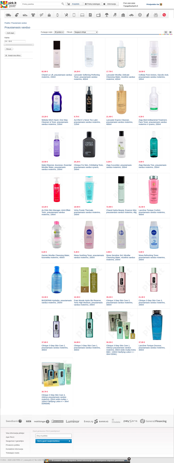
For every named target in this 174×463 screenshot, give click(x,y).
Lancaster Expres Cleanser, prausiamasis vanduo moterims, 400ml (119, 122)
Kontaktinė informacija (14, 449)
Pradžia (7, 23)
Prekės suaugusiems (41, 15)
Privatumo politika (13, 445)
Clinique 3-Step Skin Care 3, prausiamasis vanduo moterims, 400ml (119, 302)
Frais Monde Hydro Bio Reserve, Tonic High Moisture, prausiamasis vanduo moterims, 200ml (88, 302)
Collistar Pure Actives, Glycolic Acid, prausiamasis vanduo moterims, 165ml (154, 77)
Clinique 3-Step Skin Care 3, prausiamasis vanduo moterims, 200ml (152, 302)
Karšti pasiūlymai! (165, 15)
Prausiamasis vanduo (19, 23)
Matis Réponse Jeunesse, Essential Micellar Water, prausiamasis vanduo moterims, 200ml (56, 167)
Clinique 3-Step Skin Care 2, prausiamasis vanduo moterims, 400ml (55, 348)
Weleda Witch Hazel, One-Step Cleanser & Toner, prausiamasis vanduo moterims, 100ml (55, 122)
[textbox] (43, 4)
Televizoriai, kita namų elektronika (99, 15)
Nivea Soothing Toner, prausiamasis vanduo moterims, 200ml (89, 256)
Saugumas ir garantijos (15, 441)
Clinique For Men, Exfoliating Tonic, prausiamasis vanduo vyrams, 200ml (88, 167)
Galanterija (49, 15)
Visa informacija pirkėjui (15, 433)
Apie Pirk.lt (10, 437)
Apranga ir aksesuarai (33, 15)
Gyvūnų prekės (148, 15)
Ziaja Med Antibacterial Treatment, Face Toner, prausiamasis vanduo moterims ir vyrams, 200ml (153, 122)
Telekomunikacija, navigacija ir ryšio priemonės (74, 15)
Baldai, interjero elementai (115, 15)
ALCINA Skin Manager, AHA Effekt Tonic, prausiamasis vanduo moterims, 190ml (56, 212)
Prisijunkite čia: (153, 4)
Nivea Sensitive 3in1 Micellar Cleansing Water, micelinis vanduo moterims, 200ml (120, 257)
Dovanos (156, 15)
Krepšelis (75, 4)
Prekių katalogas (93, 4)
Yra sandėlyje (8, 15)
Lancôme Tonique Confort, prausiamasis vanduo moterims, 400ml (152, 212)
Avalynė (25, 15)
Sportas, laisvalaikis (140, 15)
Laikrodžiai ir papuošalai (58, 15)
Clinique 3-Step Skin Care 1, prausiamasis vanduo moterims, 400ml (87, 348)
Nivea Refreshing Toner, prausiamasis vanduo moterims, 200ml (152, 257)
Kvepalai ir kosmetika (17, 15)
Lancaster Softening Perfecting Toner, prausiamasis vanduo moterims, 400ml (87, 77)
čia (125, 461)
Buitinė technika (90, 15)
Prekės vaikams (66, 15)
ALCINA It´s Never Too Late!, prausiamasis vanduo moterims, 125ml (87, 122)
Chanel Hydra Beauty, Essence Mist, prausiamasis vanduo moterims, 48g (121, 211)
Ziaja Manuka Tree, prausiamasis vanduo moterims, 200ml (152, 166)
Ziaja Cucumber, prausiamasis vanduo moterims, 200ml (119, 166)
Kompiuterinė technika (82, 15)
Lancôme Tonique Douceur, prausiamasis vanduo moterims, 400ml (152, 348)
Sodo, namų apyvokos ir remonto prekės (123, 15)
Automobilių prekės (131, 15)
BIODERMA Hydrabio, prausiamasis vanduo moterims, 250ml (57, 301)
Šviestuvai (107, 15)
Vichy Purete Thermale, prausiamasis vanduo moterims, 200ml (87, 212)
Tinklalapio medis (12, 453)
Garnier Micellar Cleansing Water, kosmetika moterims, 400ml (56, 256)
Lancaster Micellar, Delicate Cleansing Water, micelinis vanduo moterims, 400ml (120, 77)
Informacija (111, 4)
